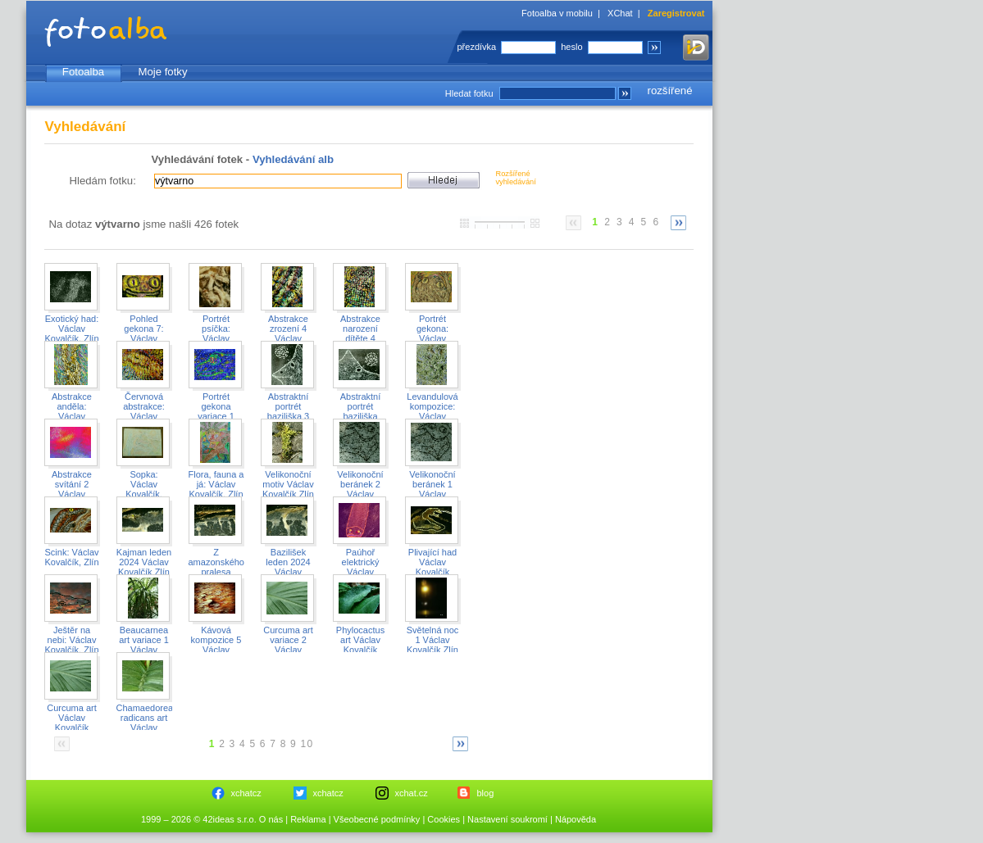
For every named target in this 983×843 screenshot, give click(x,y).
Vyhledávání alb (293, 159)
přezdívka (477, 47)
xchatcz (246, 793)
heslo (571, 47)
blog (485, 793)
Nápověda (575, 819)
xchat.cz (411, 793)
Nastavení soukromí (507, 819)
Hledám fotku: (103, 180)
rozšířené (670, 90)
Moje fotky (162, 72)
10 (307, 744)
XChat (620, 13)
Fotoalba (83, 72)
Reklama (307, 819)
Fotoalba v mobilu (557, 13)
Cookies (443, 819)
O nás (271, 819)
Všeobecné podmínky (377, 819)
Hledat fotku (469, 93)
